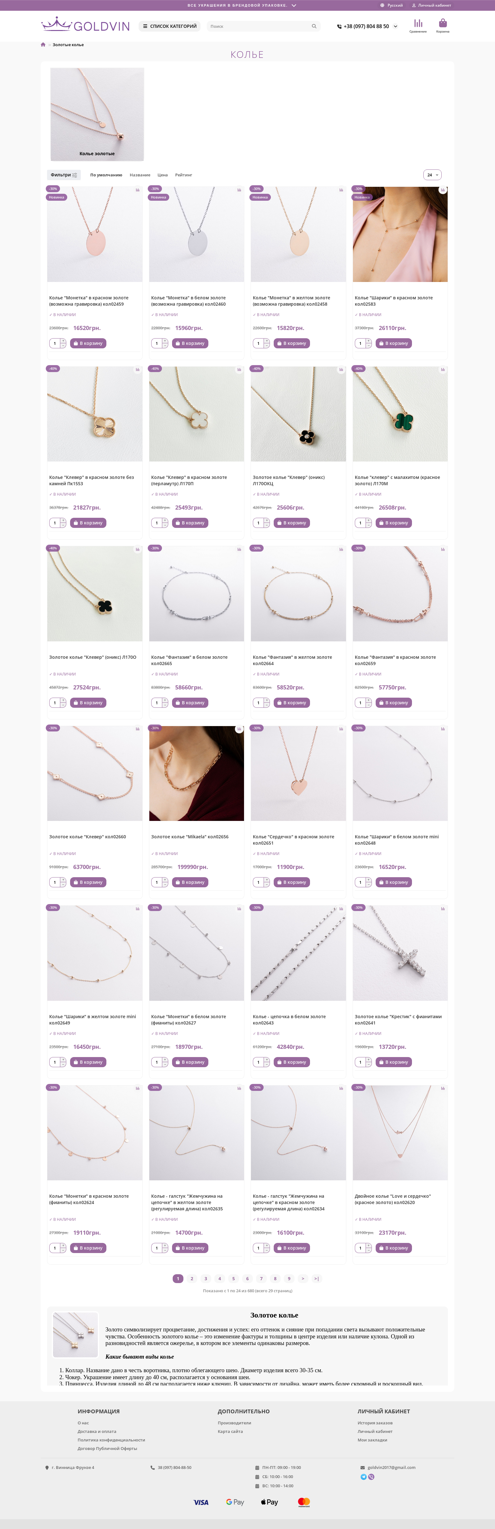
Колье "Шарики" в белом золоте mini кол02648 (397, 840)
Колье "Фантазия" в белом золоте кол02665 (189, 660)
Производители (234, 1423)
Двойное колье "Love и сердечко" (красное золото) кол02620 (393, 1199)
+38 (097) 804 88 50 (362, 26)
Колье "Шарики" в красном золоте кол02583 (394, 301)
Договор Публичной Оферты (107, 1448)
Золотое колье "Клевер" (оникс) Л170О (92, 657)
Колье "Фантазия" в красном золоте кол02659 (395, 660)
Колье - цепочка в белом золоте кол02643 (289, 1019)
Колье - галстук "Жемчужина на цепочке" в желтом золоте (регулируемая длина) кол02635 (187, 1202)
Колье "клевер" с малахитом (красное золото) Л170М (397, 480)
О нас (83, 1423)
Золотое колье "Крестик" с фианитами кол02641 (398, 1019)
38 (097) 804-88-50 (174, 1467)
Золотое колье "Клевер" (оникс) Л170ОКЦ (289, 480)
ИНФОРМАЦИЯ (99, 1411)
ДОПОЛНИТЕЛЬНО (244, 1411)
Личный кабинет (375, 1431)
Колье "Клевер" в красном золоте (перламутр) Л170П (189, 480)
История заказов (375, 1423)
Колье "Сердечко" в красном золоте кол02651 (293, 840)
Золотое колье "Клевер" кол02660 (87, 837)
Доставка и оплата (97, 1431)
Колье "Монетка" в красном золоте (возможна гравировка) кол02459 (88, 301)
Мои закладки (372, 1440)
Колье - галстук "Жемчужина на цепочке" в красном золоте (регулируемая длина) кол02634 (289, 1202)
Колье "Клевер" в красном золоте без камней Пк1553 (91, 480)
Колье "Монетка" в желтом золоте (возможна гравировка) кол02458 (291, 301)
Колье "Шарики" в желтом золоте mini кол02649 (92, 1019)
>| (316, 1278)
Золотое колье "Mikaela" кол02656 (190, 837)
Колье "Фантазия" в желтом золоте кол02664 (292, 660)
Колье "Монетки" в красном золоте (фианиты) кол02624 (89, 1199)
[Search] (264, 26)
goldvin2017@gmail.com (391, 1467)
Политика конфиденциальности (111, 1440)
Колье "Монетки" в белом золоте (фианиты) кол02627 (188, 1019)
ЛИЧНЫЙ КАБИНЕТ (384, 1411)
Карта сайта (230, 1431)
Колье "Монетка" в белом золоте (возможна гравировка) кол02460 (188, 301)
